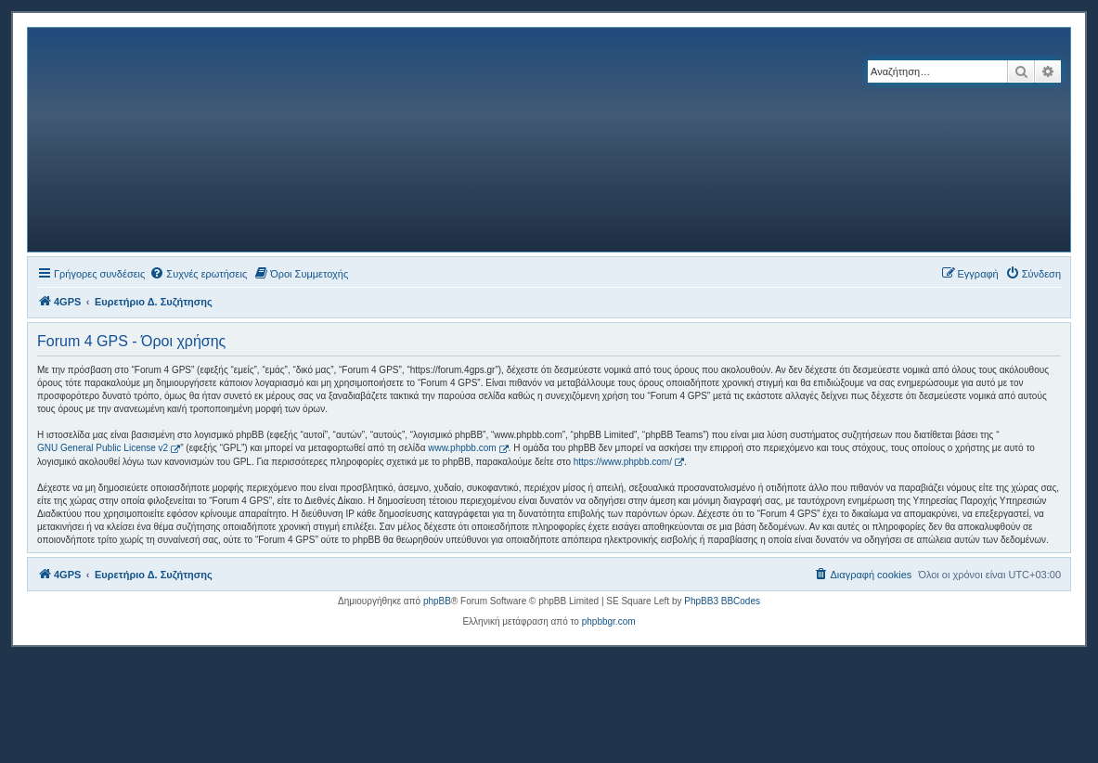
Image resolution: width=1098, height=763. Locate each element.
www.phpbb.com (462, 448)
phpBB (437, 601)
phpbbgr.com (609, 621)
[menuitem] (198, 274)
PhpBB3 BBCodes (722, 601)
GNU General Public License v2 (102, 448)
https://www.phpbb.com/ (623, 462)
